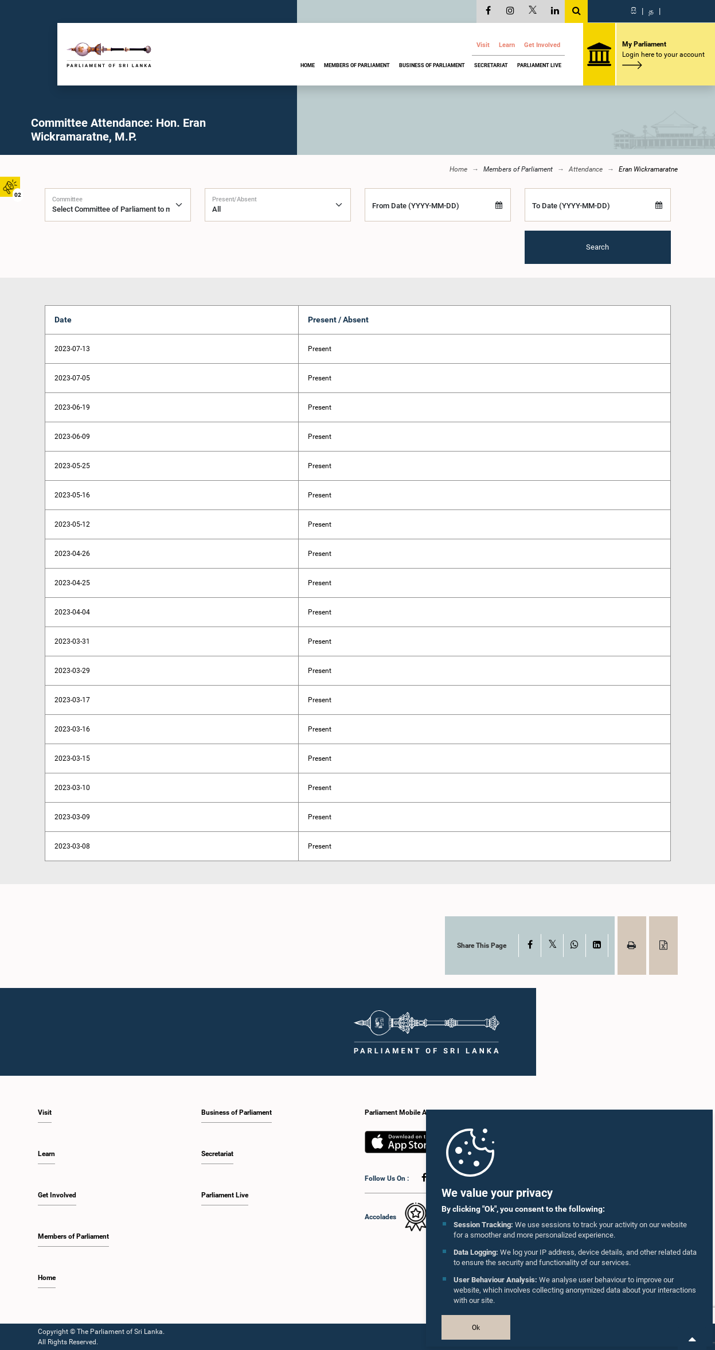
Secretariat (491, 65)
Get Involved (542, 45)
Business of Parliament (432, 65)
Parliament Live (539, 65)
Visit (483, 45)
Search (597, 247)
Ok (476, 1328)
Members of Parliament (357, 65)
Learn (507, 45)
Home (307, 65)
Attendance (586, 169)
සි (633, 10)
